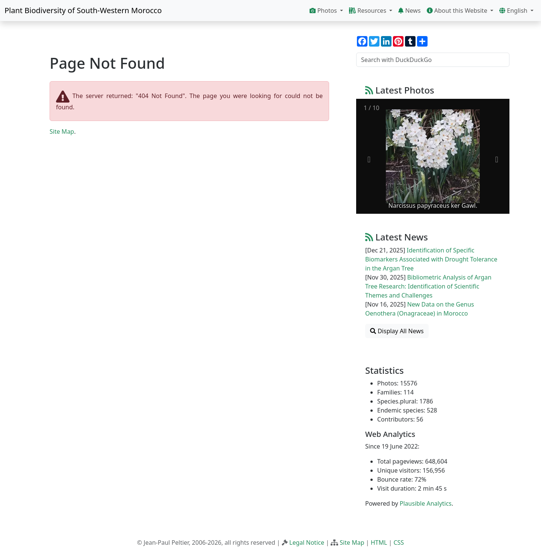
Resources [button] (368, 10)
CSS (398, 542)
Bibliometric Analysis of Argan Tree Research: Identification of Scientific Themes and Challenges (428, 286)
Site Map (62, 131)
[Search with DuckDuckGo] (432, 60)
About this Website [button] (458, 10)
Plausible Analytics (426, 503)
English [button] (514, 10)
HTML (379, 542)
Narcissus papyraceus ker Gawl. (432, 205)
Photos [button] (324, 10)
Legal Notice (306, 542)
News (409, 10)
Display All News (397, 331)
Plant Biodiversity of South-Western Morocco (83, 10)
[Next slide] (496, 160)
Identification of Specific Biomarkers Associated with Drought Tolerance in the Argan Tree (431, 259)
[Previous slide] (369, 160)
